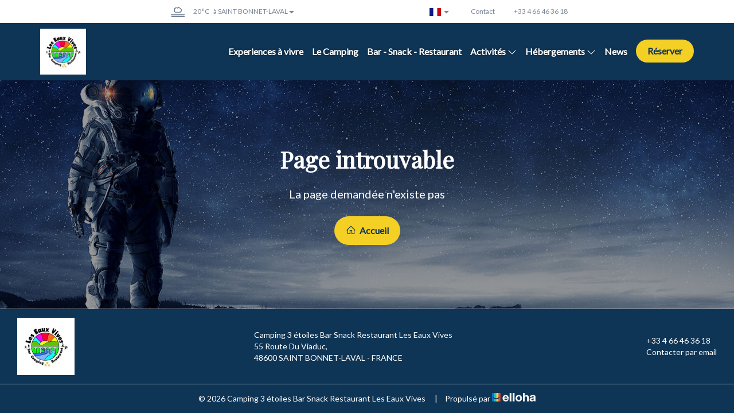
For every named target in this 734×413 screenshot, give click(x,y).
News (615, 51)
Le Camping (335, 51)
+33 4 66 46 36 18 (671, 341)
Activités (493, 51)
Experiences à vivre (265, 51)
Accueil (367, 230)
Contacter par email (675, 352)
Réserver (664, 50)
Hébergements (560, 51)
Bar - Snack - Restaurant (414, 51)
